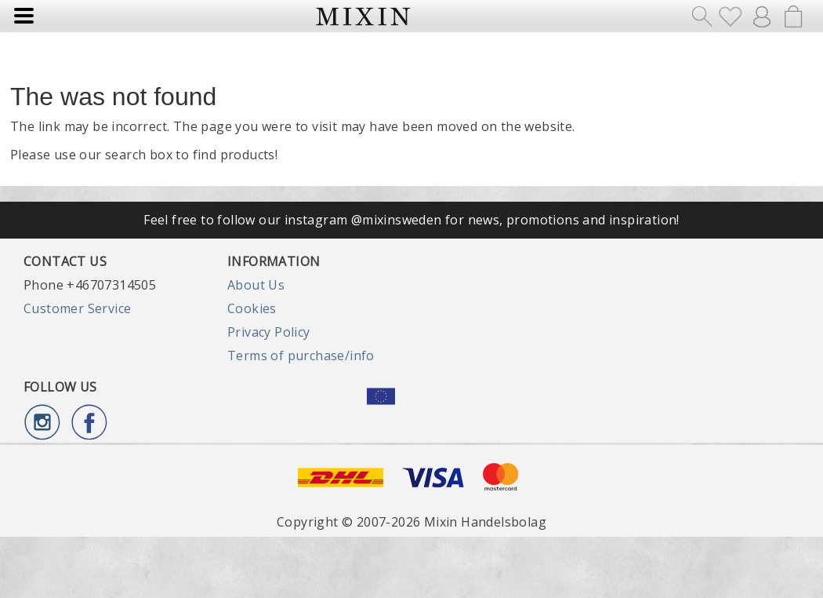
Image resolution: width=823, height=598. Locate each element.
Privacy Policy (268, 332)
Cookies (252, 308)
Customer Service (77, 308)
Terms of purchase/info (301, 355)
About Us (256, 285)
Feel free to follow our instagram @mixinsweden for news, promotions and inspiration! (411, 219)
